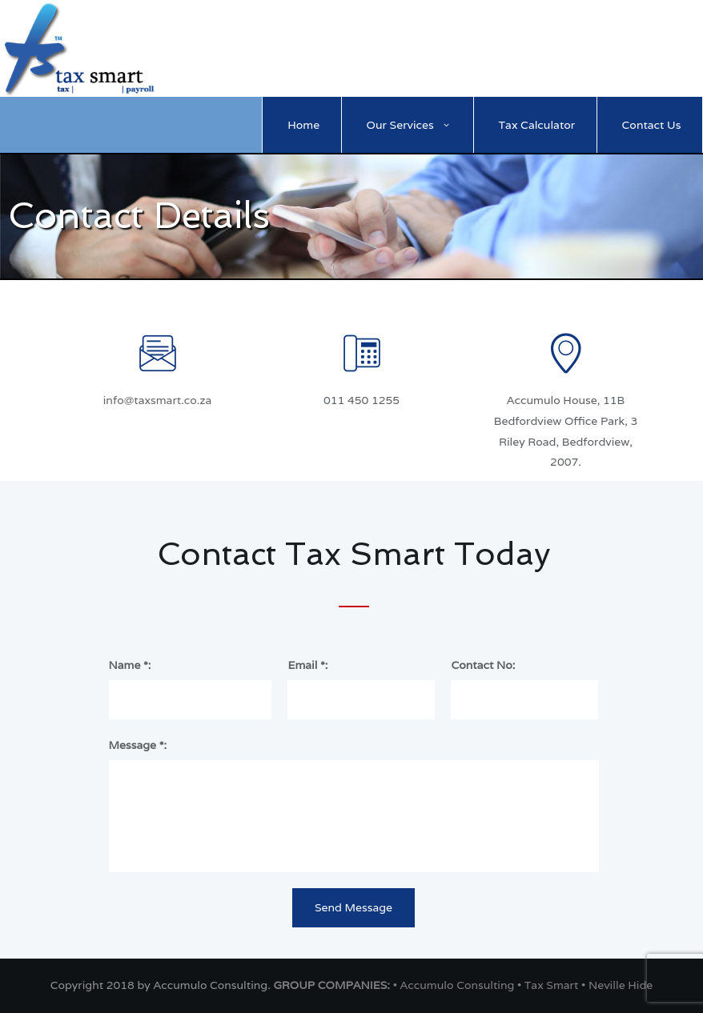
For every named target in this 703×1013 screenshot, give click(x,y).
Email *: (307, 665)
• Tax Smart (549, 985)
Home (303, 125)
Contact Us (651, 125)
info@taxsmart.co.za (157, 400)
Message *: (138, 745)
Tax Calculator (537, 125)
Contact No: (483, 665)
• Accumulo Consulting (455, 985)
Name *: (130, 665)
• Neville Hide (617, 985)
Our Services (400, 125)
